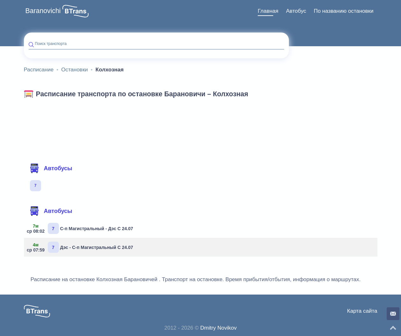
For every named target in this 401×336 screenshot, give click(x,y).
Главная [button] (268, 11)
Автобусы (51, 168)
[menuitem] (268, 11)
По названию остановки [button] (343, 11)
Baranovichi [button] (43, 11)
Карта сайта (362, 311)
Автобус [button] (296, 11)
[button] (75, 11)
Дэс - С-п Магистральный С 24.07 (81, 247)
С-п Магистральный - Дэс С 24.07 (81, 228)
